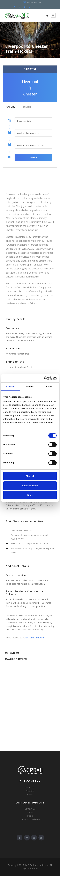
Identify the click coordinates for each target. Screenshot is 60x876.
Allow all (30, 476)
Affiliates (30, 790)
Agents (30, 794)
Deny (30, 495)
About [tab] (49, 386)
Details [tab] (30, 386)
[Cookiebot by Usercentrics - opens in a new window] (44, 378)
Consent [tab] (10, 386)
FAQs (30, 812)
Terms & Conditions (30, 819)
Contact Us (30, 808)
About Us (30, 787)
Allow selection (30, 485)
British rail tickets (34, 637)
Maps (30, 815)
